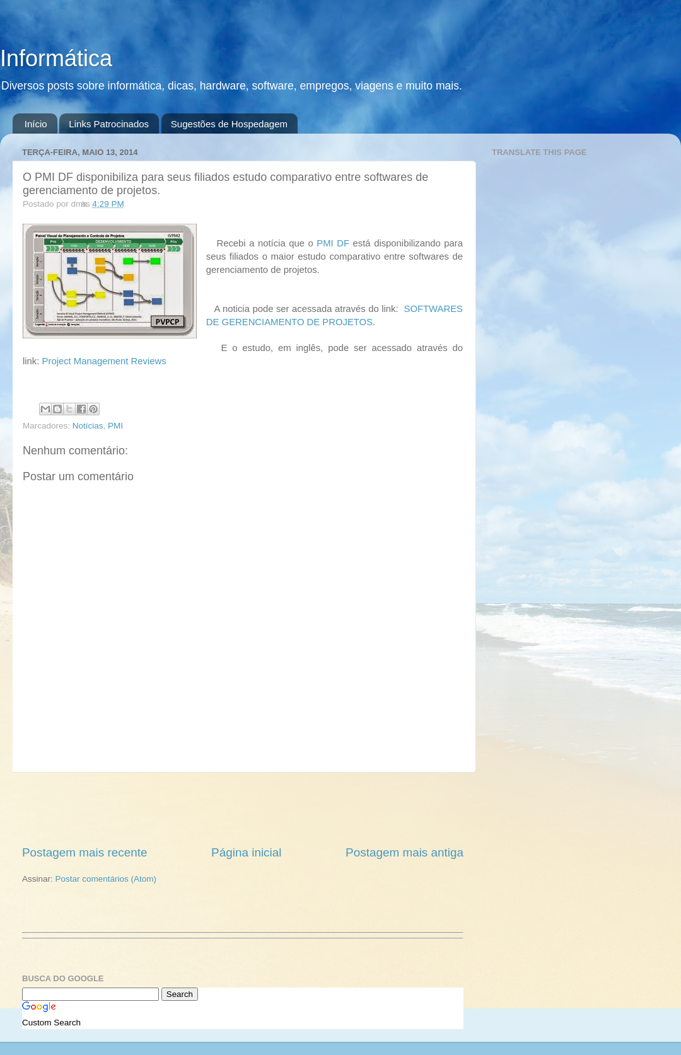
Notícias (88, 425)
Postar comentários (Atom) (106, 879)
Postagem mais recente (84, 852)
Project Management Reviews (104, 361)
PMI (115, 425)
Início (36, 123)
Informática (56, 58)
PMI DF (333, 243)
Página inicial (246, 852)
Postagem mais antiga (404, 852)
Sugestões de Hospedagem (229, 123)
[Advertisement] (242, 808)
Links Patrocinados (109, 123)
